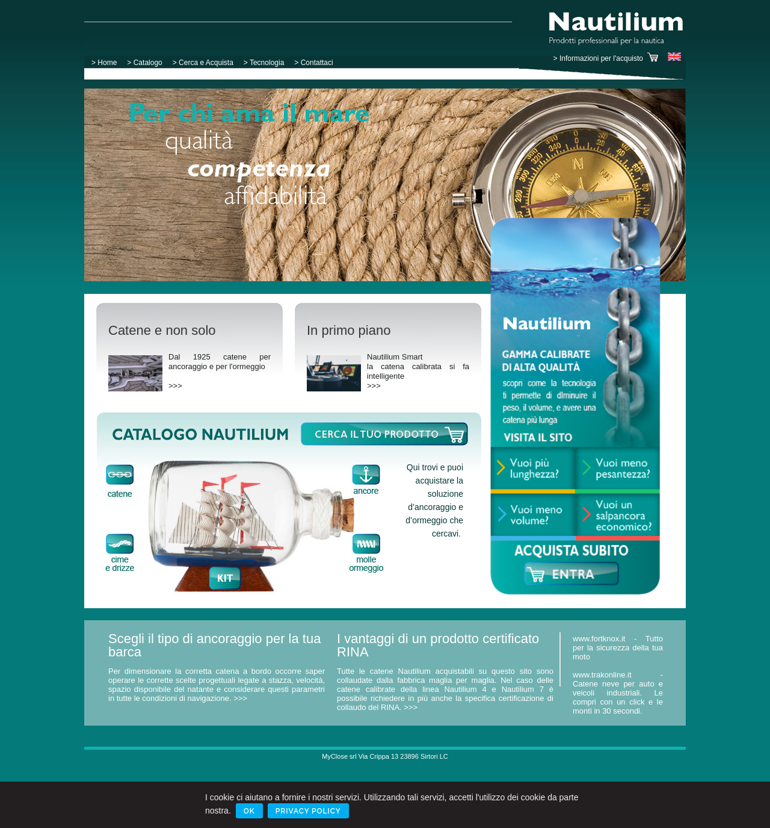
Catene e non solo (162, 330)
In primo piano (348, 330)
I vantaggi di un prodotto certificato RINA (438, 645)
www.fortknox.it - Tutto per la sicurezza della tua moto (618, 647)
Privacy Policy (308, 811)
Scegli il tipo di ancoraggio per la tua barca (214, 645)
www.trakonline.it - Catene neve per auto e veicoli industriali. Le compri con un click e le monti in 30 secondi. (618, 692)
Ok (249, 811)
